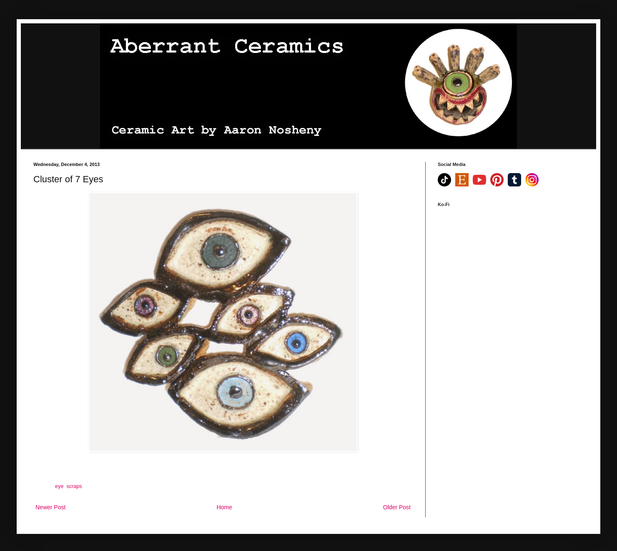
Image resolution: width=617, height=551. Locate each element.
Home (224, 507)
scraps (74, 486)
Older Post (397, 507)
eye (59, 486)
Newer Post (50, 507)
